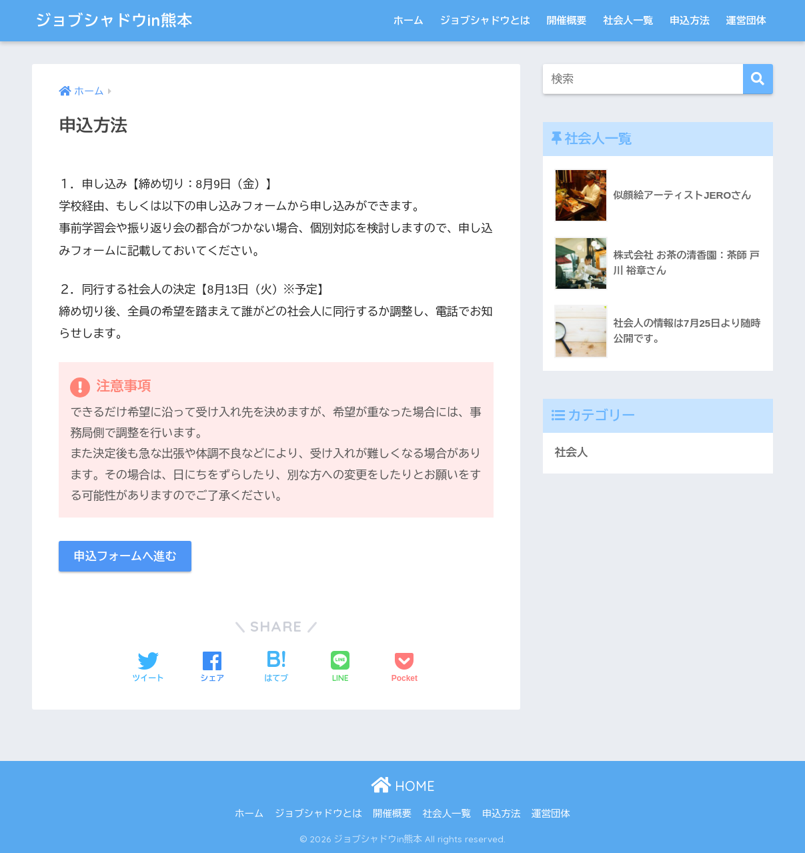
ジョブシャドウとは (485, 20)
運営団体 (746, 20)
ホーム (408, 20)
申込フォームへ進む (125, 556)
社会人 (571, 452)
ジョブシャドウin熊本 (114, 20)
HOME (403, 786)
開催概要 (566, 20)
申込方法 (690, 20)
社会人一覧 (628, 20)
